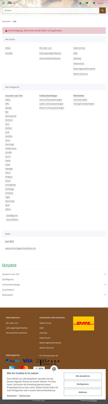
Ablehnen (83, 392)
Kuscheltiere (12, 219)
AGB (75, 53)
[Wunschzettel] (87, 3)
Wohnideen (7, 295)
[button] (80, 3)
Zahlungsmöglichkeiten (50, 53)
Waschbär (10, 201)
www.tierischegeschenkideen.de (20, 248)
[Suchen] (50, 10)
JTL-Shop (93, 400)
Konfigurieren (83, 384)
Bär (7, 111)
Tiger (7, 197)
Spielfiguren (12, 215)
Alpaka (8, 107)
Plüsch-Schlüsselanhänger (51, 107)
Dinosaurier (10, 115)
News (8, 48)
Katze (8, 160)
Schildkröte (10, 184)
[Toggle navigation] (3, 1)
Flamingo (9, 144)
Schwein (9, 193)
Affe (7, 103)
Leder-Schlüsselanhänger (51, 103)
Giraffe (8, 152)
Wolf (7, 205)
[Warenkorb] (98, 3)
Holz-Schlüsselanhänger (50, 99)
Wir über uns (45, 48)
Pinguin (8, 176)
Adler (7, 99)
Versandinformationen (50, 58)
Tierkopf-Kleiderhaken (83, 103)
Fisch (7, 140)
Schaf (8, 180)
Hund (8, 156)
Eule (7, 132)
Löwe (7, 164)
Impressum (78, 63)
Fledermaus (10, 148)
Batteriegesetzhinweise (84, 68)
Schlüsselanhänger (11, 284)
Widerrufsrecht (80, 73)
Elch (7, 124)
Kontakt (8, 53)
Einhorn (9, 120)
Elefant (8, 128)
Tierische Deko (80, 99)
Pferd (7, 172)
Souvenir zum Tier (10, 274)
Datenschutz (79, 48)
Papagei (9, 168)
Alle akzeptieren (83, 376)
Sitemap (77, 58)
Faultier (8, 136)
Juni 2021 (9, 241)
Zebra (8, 209)
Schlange (9, 188)
